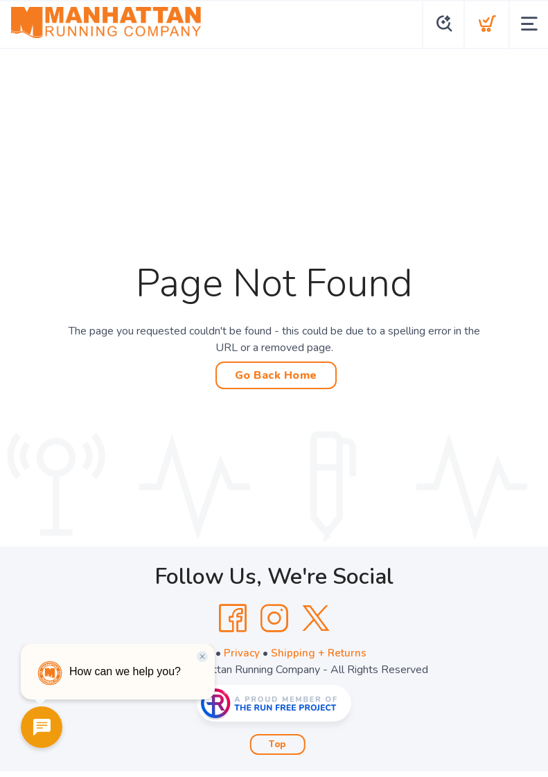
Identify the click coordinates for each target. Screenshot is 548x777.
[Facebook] (233, 618)
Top (277, 744)
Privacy (241, 653)
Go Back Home (276, 375)
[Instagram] (274, 618)
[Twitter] (316, 618)
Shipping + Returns (319, 653)
